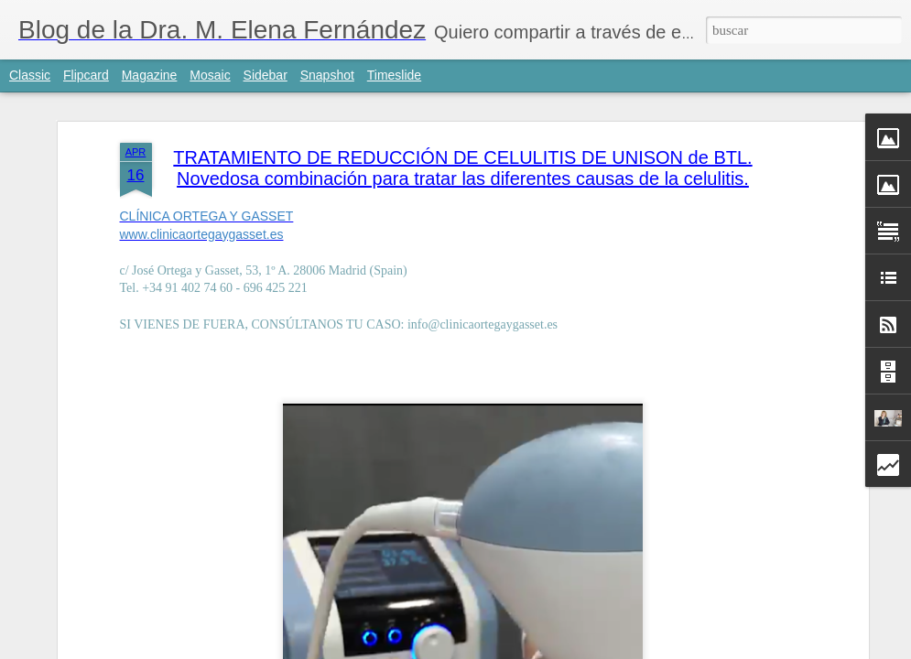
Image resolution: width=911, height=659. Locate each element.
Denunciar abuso (628, 648)
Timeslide (394, 75)
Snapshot (327, 75)
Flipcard (86, 75)
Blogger (567, 648)
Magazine (150, 75)
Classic (29, 75)
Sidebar (265, 75)
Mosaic (210, 75)
